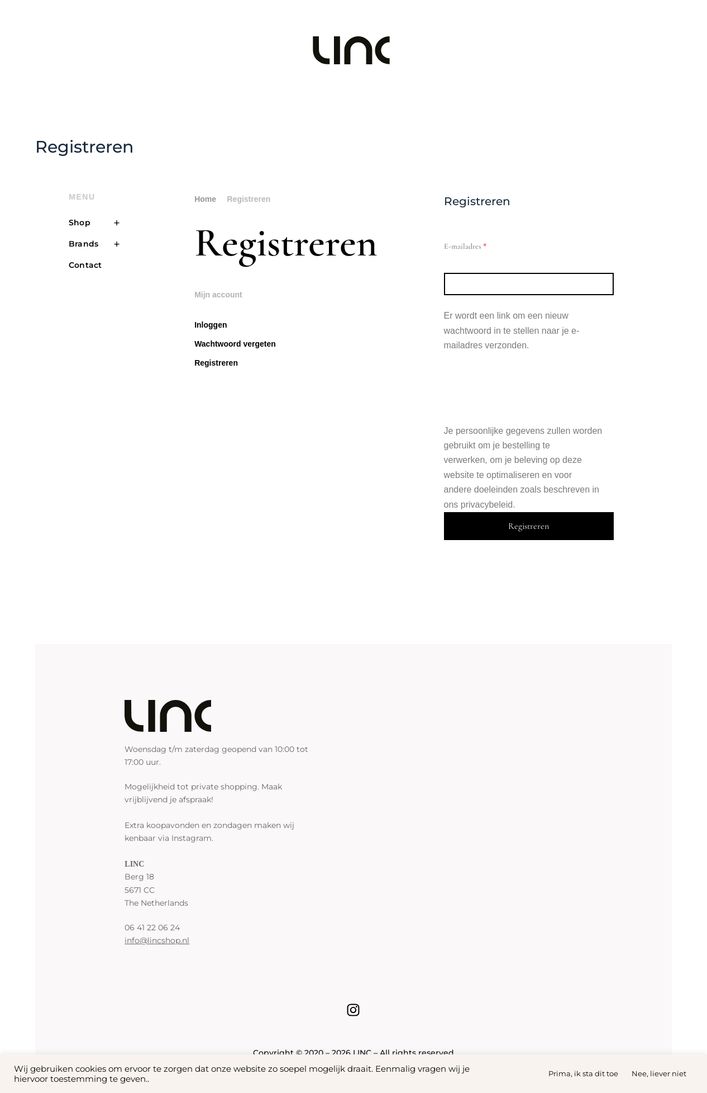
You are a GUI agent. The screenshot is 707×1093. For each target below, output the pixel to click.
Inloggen (210, 324)
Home (205, 199)
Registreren (216, 362)
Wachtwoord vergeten (235, 343)
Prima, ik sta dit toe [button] (583, 1073)
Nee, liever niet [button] (659, 1073)
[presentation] (529, 388)
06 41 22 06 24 (152, 927)
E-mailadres (476, 245)
